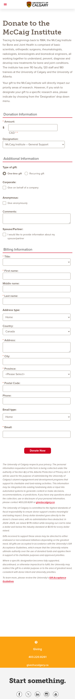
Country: (8, 326)
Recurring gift (36, 173)
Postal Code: (12, 383)
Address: (10, 340)
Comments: (10, 211)
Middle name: (11, 283)
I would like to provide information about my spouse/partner (31, 236)
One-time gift (15, 173)
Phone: (7, 395)
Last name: (11, 296)
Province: (10, 369)
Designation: (10, 139)
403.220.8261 (37, 657)
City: (7, 356)
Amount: (9, 121)
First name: (11, 271)
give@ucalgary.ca (45, 502)
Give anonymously (18, 203)
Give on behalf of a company (23, 187)
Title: (7, 256)
